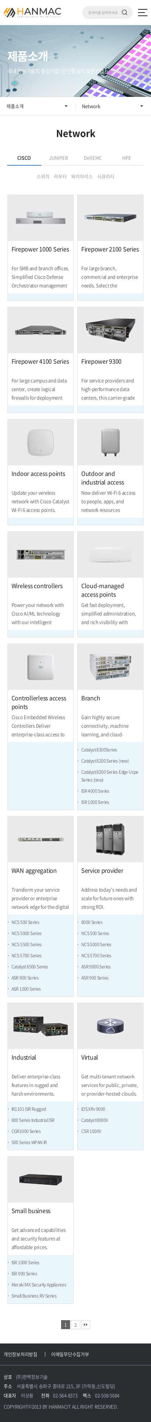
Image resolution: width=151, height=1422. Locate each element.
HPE (126, 157)
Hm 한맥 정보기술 (32, 12)
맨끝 (85, 1324)
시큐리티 (105, 176)
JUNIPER (58, 157)
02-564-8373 (65, 1395)
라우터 (60, 176)
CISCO (24, 157)
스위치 (43, 176)
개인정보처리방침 (20, 1354)
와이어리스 (82, 176)
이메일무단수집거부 (70, 1354)
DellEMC (93, 157)
